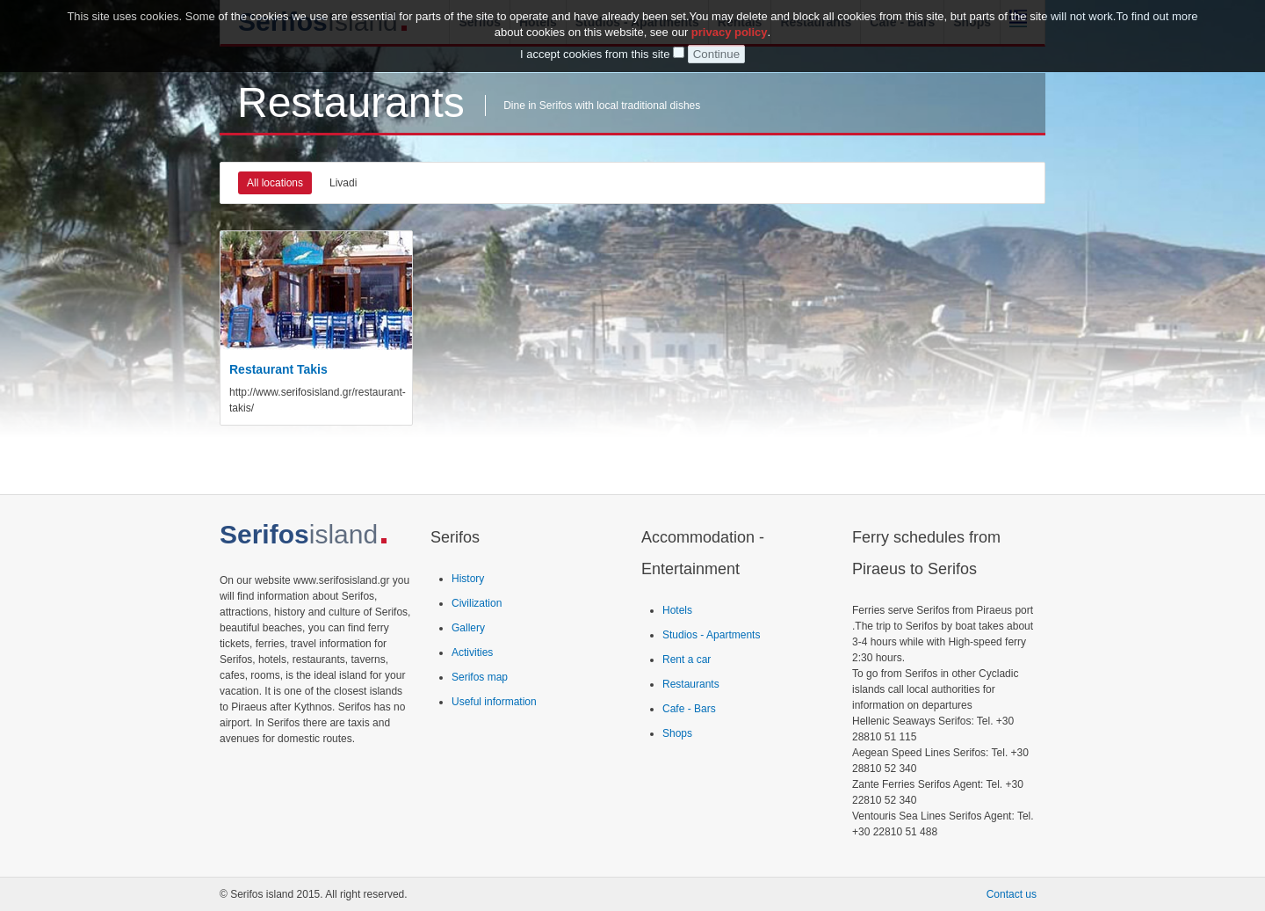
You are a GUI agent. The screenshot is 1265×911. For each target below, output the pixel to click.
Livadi (343, 183)
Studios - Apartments (711, 635)
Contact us (1012, 894)
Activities (472, 652)
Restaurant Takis (278, 369)
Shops (677, 733)
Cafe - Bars (689, 709)
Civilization (477, 603)
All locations (275, 183)
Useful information (494, 702)
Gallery (468, 628)
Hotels (677, 610)
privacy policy (729, 29)
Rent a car (686, 659)
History (468, 578)
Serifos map (480, 677)
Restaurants (690, 684)
